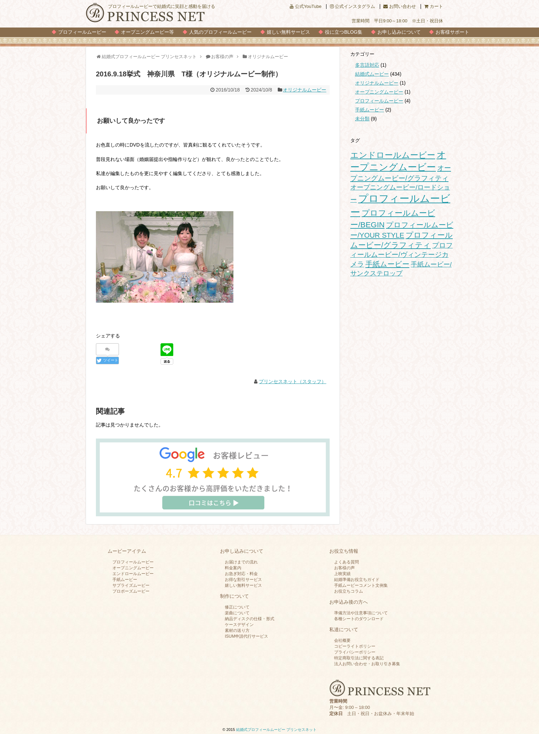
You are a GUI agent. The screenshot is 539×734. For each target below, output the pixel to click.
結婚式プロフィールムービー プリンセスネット (276, 729)
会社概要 (342, 640)
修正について (237, 607)
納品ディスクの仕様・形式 (249, 618)
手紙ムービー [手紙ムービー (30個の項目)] (387, 264)
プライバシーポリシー (354, 652)
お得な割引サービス (243, 579)
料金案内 (233, 567)
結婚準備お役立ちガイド (357, 579)
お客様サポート (452, 32)
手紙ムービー (369, 109)
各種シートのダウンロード (359, 618)
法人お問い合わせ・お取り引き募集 (367, 663)
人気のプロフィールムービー (220, 32)
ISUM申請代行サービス (246, 636)
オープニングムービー (379, 92)
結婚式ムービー (372, 74)
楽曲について (237, 613)
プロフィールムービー (82, 32)
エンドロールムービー (133, 573)
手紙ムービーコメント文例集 (361, 585)
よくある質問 (346, 562)
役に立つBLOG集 (343, 32)
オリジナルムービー (304, 90)
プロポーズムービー (131, 591)
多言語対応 (367, 65)
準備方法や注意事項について (361, 613)
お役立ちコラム (348, 591)
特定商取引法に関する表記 (359, 658)
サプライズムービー (131, 585)
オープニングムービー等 (147, 32)
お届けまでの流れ (241, 562)
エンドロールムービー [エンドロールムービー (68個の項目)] (392, 155)
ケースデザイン (239, 624)
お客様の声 (344, 567)
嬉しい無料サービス (288, 32)
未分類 (362, 118)
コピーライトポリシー (354, 646)
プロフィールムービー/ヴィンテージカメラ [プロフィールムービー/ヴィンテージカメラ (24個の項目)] (401, 254)
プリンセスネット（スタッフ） (292, 381)
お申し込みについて (399, 32)
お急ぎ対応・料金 (241, 573)
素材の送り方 (237, 630)
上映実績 (342, 573)
